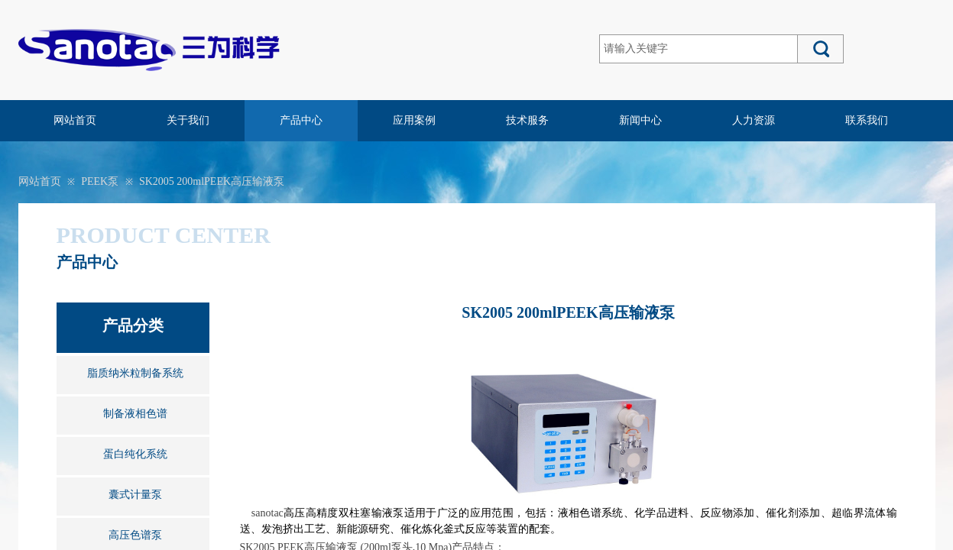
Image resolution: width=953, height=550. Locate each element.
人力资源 (753, 120)
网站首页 (74, 120)
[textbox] (698, 48)
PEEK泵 (99, 181)
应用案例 (414, 120)
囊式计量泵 (135, 494)
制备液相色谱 (135, 413)
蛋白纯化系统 (135, 454)
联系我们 (866, 120)
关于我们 (188, 120)
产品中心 (301, 120)
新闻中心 (640, 120)
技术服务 (527, 120)
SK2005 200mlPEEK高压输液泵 (211, 181)
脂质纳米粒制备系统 (135, 373)
